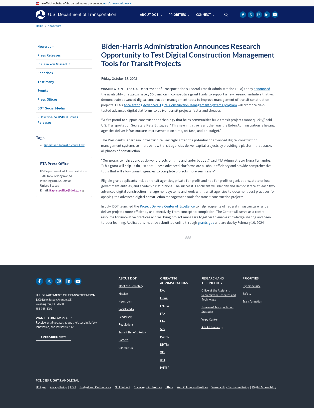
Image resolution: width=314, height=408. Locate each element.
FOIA (73, 387)
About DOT (149, 14)
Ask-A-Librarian (212, 327)
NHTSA (164, 344)
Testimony (45, 81)
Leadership (126, 317)
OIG (162, 352)
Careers (123, 340)
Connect (203, 14)
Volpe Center (209, 319)
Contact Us (126, 348)
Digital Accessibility (264, 387)
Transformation (252, 301)
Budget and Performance (95, 387)
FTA (162, 321)
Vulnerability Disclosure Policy (230, 387)
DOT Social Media (51, 108)
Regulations (126, 324)
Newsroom (54, 26)
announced (262, 88)
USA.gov (41, 387)
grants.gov (206, 222)
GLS (162, 329)
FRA (162, 314)
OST (162, 360)
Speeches (45, 73)
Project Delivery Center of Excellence (167, 206)
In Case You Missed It (53, 64)
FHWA (164, 298)
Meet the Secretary (131, 286)
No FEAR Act (122, 387)
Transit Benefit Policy (132, 332)
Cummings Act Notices (148, 387)
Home (39, 26)
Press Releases (49, 55)
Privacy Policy (58, 387)
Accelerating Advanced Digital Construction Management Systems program (180, 105)
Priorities (177, 14)
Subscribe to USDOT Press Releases (57, 120)
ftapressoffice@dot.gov (67, 190)
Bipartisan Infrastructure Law (64, 145)
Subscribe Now (53, 336)
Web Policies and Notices (192, 387)
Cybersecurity (251, 286)
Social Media (126, 309)
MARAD (164, 337)
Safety (247, 294)
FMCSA (164, 306)
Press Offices (47, 99)
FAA (162, 290)
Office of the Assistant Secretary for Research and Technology (218, 295)
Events (42, 90)
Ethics (169, 387)
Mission (123, 294)
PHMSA (164, 368)
